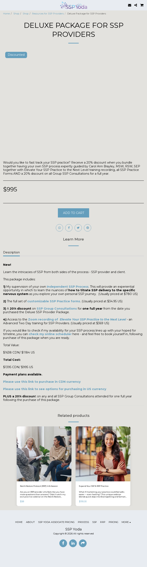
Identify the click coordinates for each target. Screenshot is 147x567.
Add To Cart (73, 213)
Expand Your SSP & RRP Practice (93, 486)
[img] (44, 453)
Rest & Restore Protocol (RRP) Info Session (39, 486)
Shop (16, 13)
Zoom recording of (77, 319)
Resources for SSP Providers (48, 13)
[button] (4, 5)
